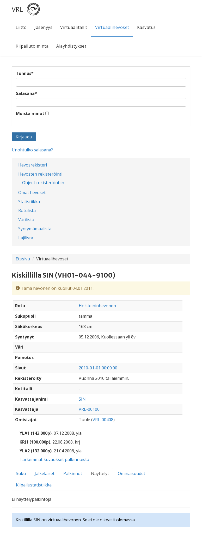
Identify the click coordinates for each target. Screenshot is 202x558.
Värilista (26, 219)
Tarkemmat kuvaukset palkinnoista (54, 459)
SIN (82, 399)
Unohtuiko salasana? (32, 150)
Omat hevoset (32, 192)
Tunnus (25, 73)
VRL (17, 9)
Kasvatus (146, 27)
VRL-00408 (103, 419)
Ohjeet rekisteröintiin (43, 182)
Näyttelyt (100, 473)
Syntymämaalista (34, 229)
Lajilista (25, 238)
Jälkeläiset (44, 473)
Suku (21, 473)
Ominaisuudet (131, 473)
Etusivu (23, 259)
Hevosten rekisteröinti (40, 174)
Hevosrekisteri (32, 165)
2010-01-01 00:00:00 (98, 368)
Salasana (26, 93)
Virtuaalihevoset (112, 27)
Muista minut (30, 113)
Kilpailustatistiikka (34, 485)
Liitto (21, 27)
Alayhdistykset (71, 46)
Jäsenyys (43, 27)
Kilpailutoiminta (32, 46)
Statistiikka (29, 201)
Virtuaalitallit (73, 27)
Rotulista (27, 210)
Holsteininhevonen (97, 306)
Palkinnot (72, 473)
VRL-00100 (89, 409)
